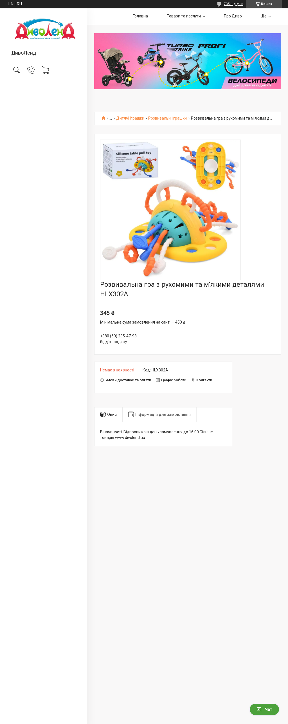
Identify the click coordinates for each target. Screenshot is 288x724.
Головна (140, 16)
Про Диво (233, 16)
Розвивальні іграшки (167, 118)
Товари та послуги (184, 16)
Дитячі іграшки (130, 118)
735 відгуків (233, 4)
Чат (264, 709)
